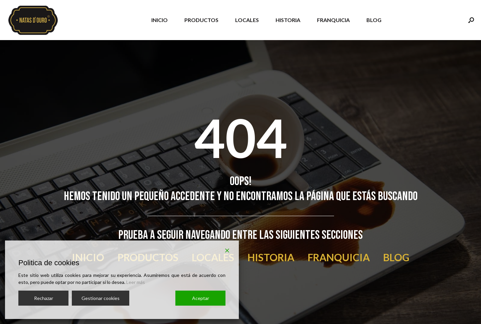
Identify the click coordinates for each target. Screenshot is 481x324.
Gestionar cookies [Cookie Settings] (101, 298)
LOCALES (247, 20)
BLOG (373, 20)
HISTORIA (288, 20)
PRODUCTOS (201, 20)
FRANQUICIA (333, 20)
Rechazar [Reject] (43, 298)
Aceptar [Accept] (200, 298)
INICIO (159, 20)
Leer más (135, 282)
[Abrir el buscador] (471, 20)
